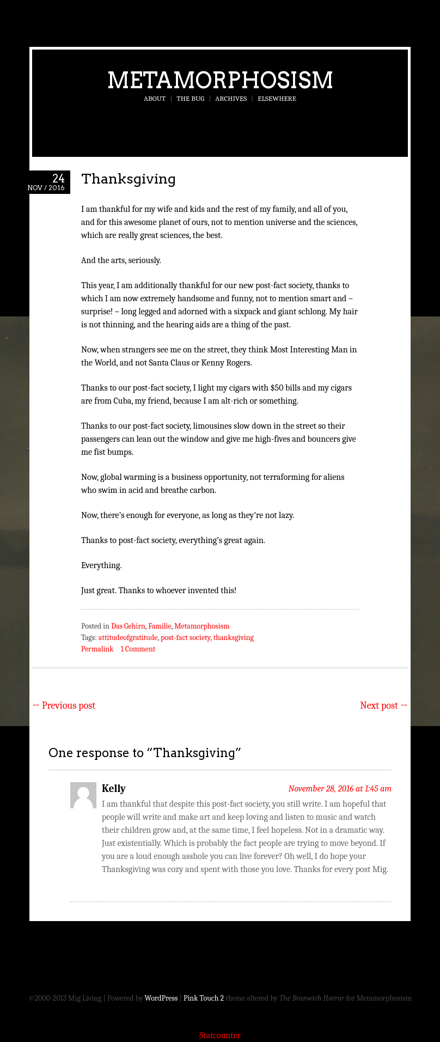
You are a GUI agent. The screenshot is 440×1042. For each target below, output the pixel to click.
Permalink (97, 649)
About (155, 98)
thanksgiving (233, 637)
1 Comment (138, 649)
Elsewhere (277, 98)
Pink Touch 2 (204, 998)
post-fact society (185, 637)
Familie (159, 626)
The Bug (190, 98)
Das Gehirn (128, 626)
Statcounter (220, 1035)
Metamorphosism (220, 80)
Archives (231, 98)
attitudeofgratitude (128, 637)
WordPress (161, 998)
